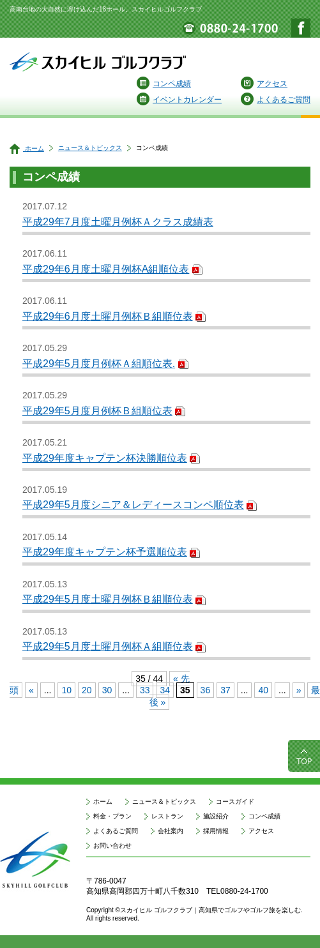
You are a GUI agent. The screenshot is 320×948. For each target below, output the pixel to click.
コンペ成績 (164, 83)
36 (206, 690)
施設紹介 (216, 816)
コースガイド (235, 801)
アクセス (264, 83)
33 (145, 690)
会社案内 (170, 830)
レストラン (167, 816)
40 (263, 690)
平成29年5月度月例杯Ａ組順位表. (98, 363)
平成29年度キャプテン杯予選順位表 (104, 551)
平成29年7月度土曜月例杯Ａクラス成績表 (117, 221)
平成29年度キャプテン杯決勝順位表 (104, 458)
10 (66, 690)
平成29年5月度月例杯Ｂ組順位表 (97, 410)
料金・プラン (112, 816)
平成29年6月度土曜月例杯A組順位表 (105, 269)
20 (87, 690)
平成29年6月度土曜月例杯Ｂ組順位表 (107, 316)
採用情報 (216, 830)
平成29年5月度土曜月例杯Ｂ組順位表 (107, 599)
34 (165, 690)
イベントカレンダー (179, 99)
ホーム (27, 148)
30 (107, 690)
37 (225, 690)
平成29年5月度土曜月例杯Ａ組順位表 (107, 646)
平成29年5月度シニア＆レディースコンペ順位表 (133, 504)
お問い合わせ (112, 845)
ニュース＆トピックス (90, 147)
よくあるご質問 (275, 99)
